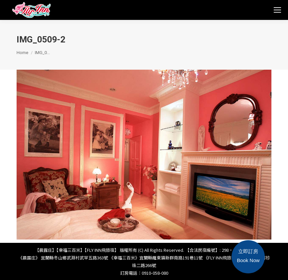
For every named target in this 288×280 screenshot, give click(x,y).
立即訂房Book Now (248, 255)
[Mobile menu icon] (277, 10)
